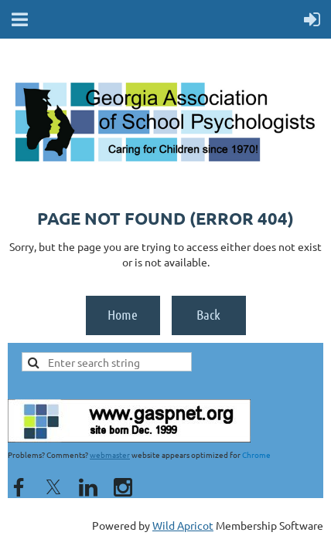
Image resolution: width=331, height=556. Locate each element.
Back (208, 314)
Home (122, 314)
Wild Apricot (182, 525)
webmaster (110, 454)
